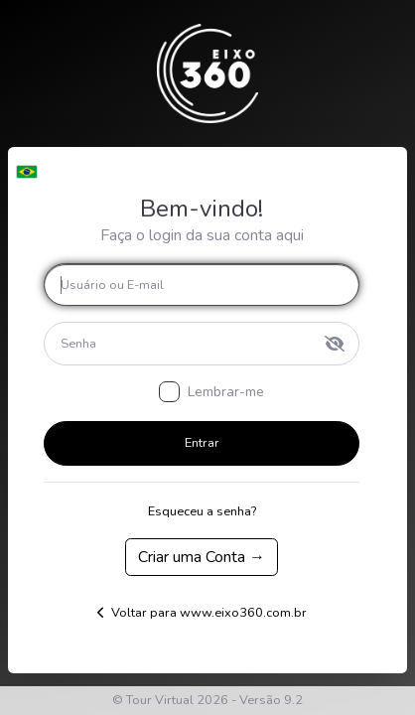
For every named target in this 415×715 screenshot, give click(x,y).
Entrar (202, 443)
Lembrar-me (226, 391)
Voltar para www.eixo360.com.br (202, 613)
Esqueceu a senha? (202, 511)
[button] (26, 167)
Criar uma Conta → (201, 557)
